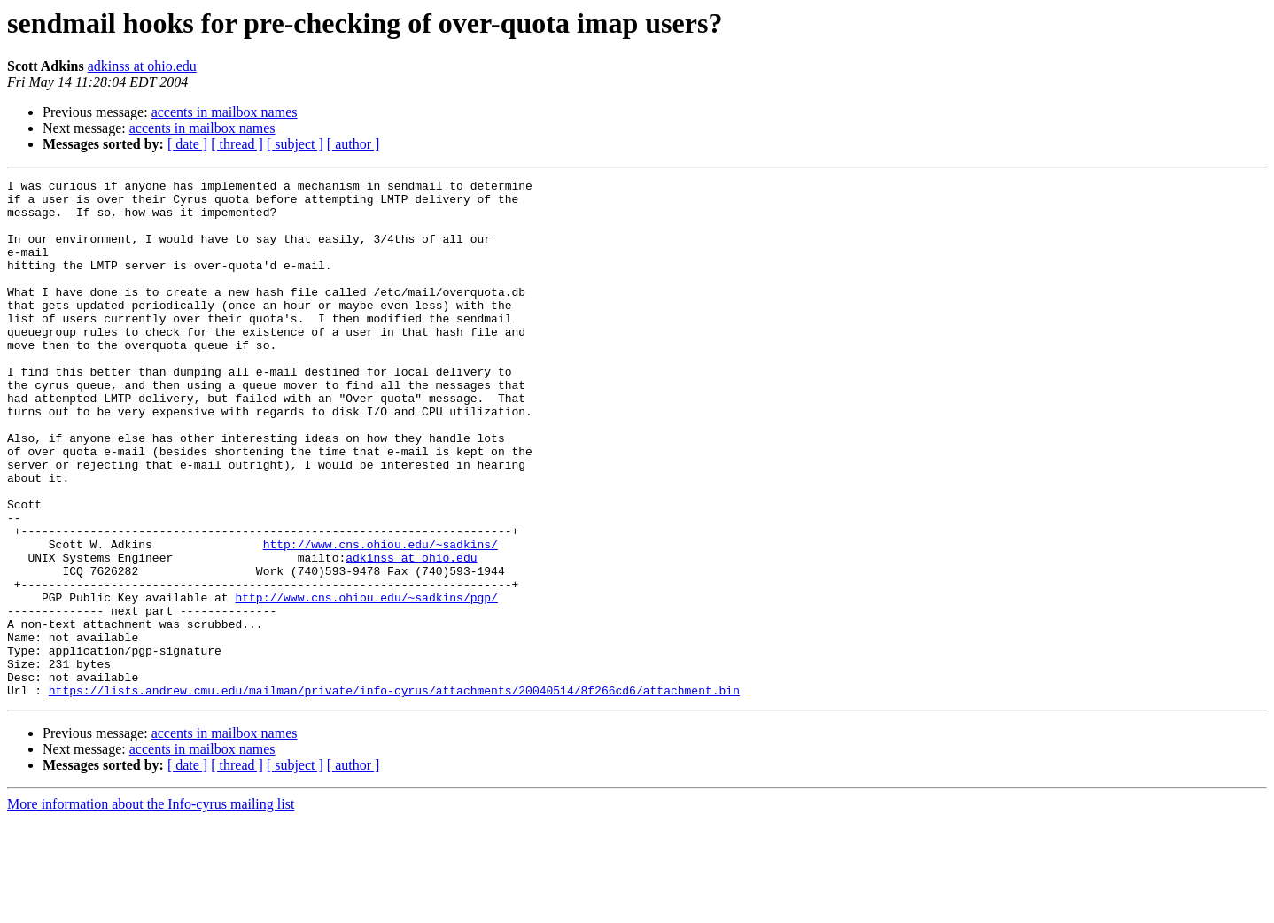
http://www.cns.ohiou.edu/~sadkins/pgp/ (366, 682)
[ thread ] (237, 143)
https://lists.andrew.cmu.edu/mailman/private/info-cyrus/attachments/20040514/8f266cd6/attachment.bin (394, 794)
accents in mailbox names (224, 112)
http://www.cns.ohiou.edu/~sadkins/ (380, 618)
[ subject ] (295, 143)
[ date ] (187, 143)
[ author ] (353, 143)
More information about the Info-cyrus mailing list (150, 907)
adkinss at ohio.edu (142, 66)
